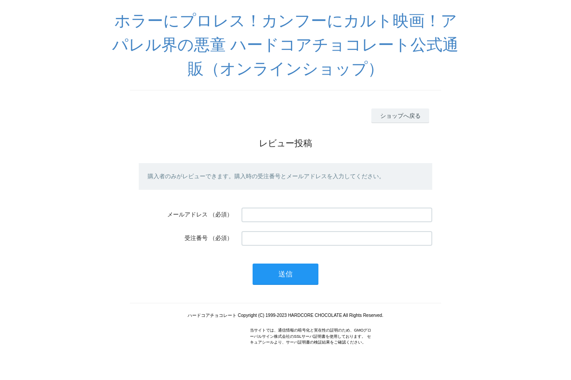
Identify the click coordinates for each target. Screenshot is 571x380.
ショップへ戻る (400, 115)
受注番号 (196, 238)
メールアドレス (187, 214)
